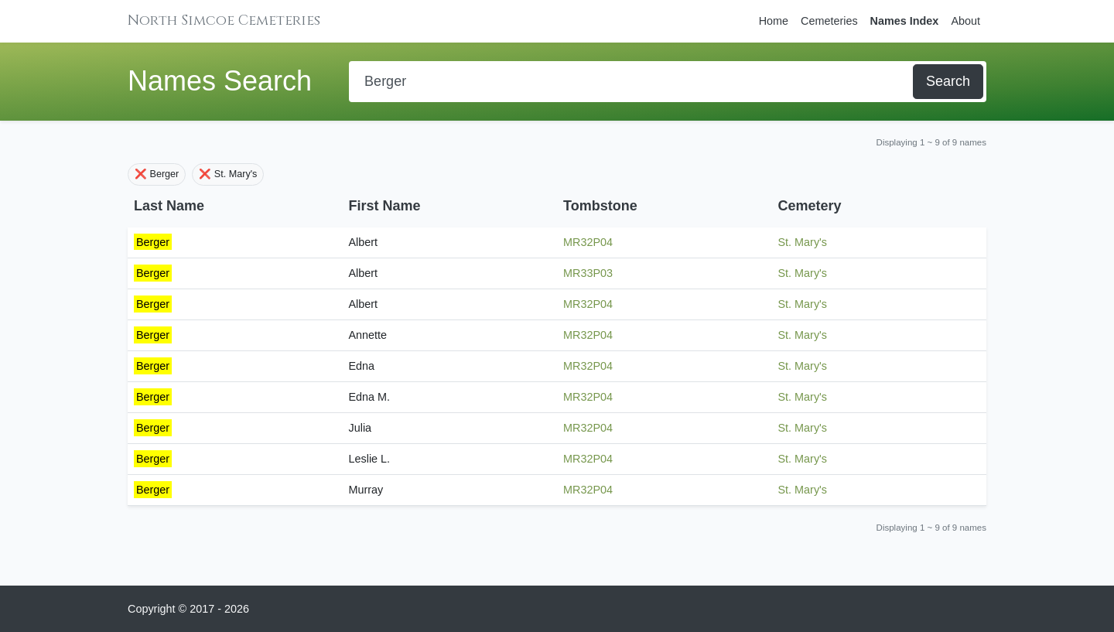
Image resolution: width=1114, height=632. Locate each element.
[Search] (632, 81)
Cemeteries (829, 21)
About (965, 21)
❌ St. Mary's (228, 174)
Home (773, 21)
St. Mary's (803, 242)
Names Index (904, 21)
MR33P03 (588, 273)
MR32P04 (588, 242)
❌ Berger (157, 174)
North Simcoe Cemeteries (224, 20)
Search (948, 81)
